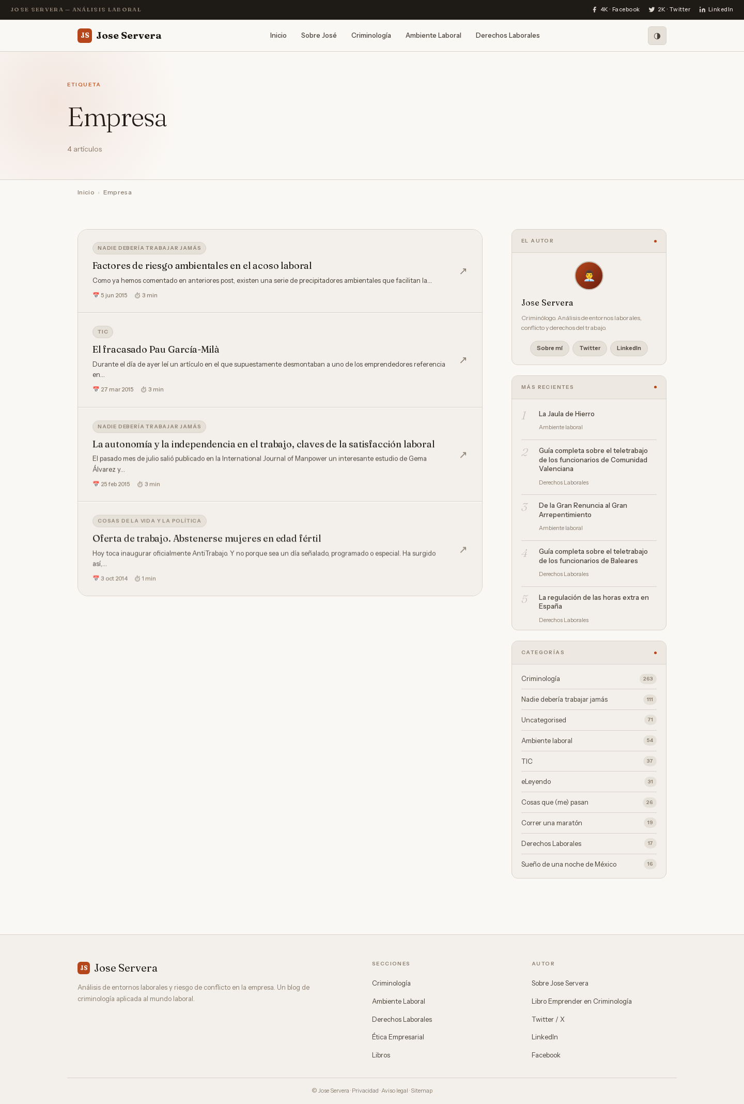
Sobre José (319, 35)
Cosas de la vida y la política (150, 524)
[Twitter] (669, 9)
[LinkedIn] (716, 9)
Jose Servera (120, 35)
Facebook (546, 1055)
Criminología (371, 35)
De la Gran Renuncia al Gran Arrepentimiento (583, 510)
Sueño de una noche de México (589, 864)
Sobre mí (550, 348)
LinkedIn (629, 348)
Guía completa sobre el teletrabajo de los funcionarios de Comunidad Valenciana (593, 459)
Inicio (278, 35)
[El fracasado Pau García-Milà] (280, 360)
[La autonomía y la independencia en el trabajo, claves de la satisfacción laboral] (280, 457)
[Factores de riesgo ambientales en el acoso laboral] (280, 271)
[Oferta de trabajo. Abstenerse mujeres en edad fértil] (280, 553)
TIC (103, 331)
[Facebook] (615, 9)
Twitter (589, 348)
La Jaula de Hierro (567, 414)
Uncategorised (589, 720)
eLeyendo (589, 782)
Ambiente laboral (589, 740)
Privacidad (365, 1090)
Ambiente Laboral (433, 35)
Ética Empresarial (398, 1037)
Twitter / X (548, 1019)
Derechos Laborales (508, 35)
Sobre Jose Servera (560, 983)
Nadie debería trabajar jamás (149, 248)
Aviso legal (394, 1090)
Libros (381, 1055)
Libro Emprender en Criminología (582, 1001)
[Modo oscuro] (657, 35)
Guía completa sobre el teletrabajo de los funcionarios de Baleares (593, 556)
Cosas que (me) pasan (589, 802)
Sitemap (421, 1090)
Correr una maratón (589, 823)
